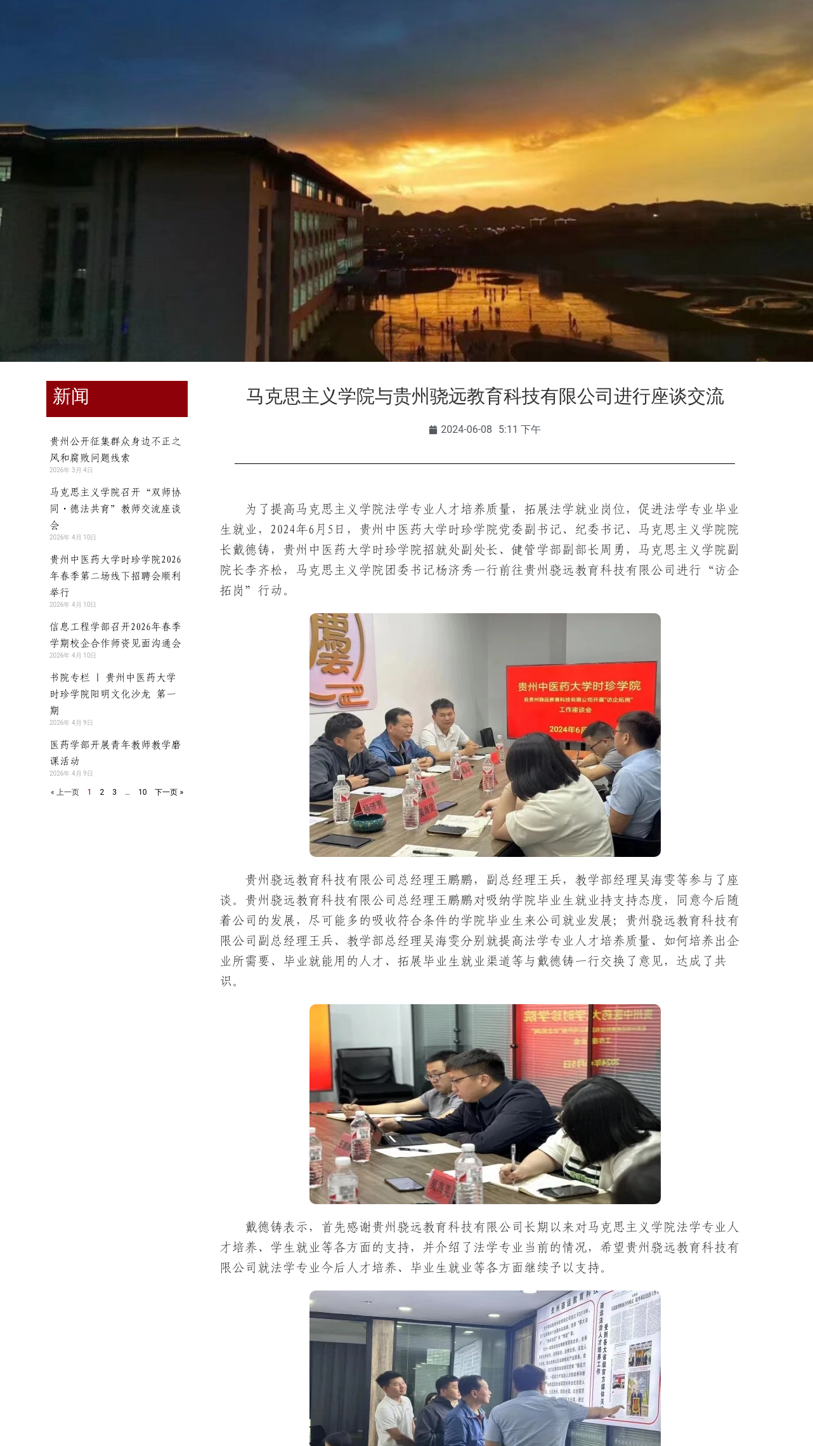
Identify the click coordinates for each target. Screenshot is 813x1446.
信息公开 (735, 88)
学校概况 (150, 88)
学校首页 (77, 88)
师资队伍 (370, 88)
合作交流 (516, 88)
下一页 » (169, 792)
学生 (66, 40)
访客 (196, 40)
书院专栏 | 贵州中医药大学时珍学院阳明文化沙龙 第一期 (112, 693)
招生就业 (443, 88)
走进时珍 (663, 88)
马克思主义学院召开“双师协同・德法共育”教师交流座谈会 (115, 508)
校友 (156, 40)
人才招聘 (589, 88)
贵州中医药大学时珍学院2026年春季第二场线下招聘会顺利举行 (115, 575)
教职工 (111, 40)
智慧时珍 (406, 117)
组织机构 (224, 88)
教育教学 (297, 88)
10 (142, 792)
